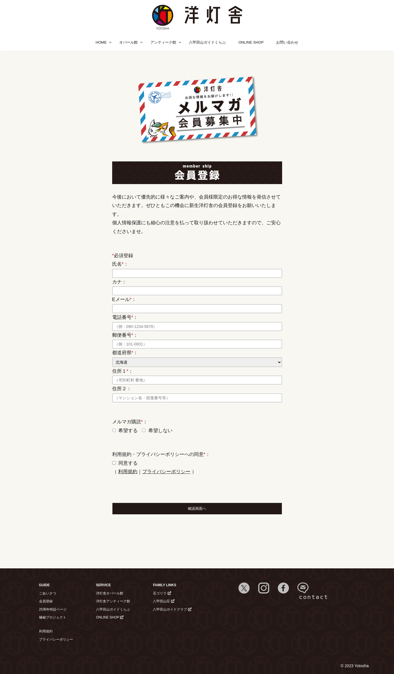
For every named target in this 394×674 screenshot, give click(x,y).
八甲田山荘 (163, 601)
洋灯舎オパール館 (109, 593)
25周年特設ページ (53, 609)
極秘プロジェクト (52, 617)
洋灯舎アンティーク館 (113, 601)
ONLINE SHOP (109, 617)
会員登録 (46, 601)
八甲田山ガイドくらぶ (113, 609)
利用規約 (127, 471)
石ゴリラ (162, 593)
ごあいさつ (47, 593)
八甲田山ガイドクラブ (172, 609)
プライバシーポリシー (166, 471)
